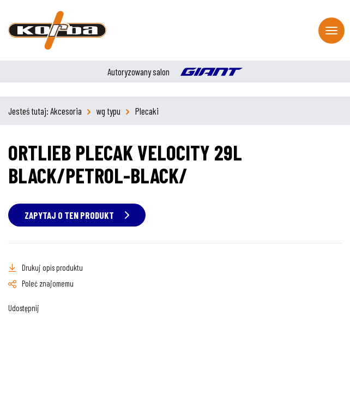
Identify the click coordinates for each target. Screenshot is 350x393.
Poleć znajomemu (48, 283)
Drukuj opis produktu (52, 267)
